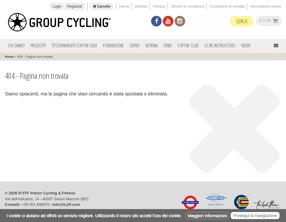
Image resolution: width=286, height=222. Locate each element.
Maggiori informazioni (207, 215)
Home (124, 6)
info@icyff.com (66, 204)
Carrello (102, 6)
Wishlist (141, 6)
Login (57, 6)
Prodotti (38, 45)
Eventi (135, 45)
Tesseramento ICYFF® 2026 (74, 45)
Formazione (113, 45)
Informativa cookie (265, 6)
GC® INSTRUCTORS (219, 45)
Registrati (74, 6)
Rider (245, 45)
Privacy (159, 6)
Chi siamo (16, 45)
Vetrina (151, 45)
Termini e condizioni (187, 6)
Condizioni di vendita (227, 6)
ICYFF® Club (188, 45)
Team (167, 45)
